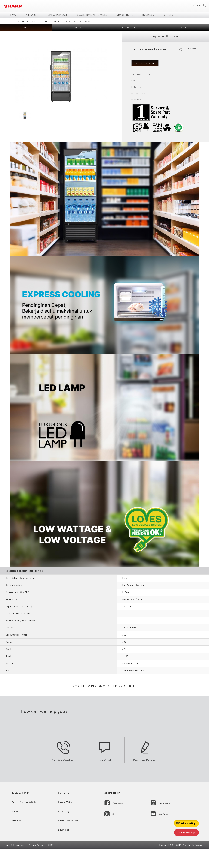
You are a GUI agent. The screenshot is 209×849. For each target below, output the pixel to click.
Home (10, 21)
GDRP (50, 845)
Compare (192, 48)
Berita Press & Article (24, 802)
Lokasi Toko (65, 802)
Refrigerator (42, 21)
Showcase (55, 21)
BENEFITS (26, 27)
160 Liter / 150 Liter (145, 63)
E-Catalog (196, 5)
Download (63, 829)
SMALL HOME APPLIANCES (92, 14)
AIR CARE (31, 14)
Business (148, 14)
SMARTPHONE (125, 14)
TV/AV (13, 14)
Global (15, 811)
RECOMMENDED (130, 27)
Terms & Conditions (14, 845)
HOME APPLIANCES (57, 14)
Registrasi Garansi (68, 820)
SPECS (78, 27)
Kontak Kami (65, 793)
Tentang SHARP (20, 793)
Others (168, 14)
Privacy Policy (36, 845)
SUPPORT (183, 27)
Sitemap (16, 820)
